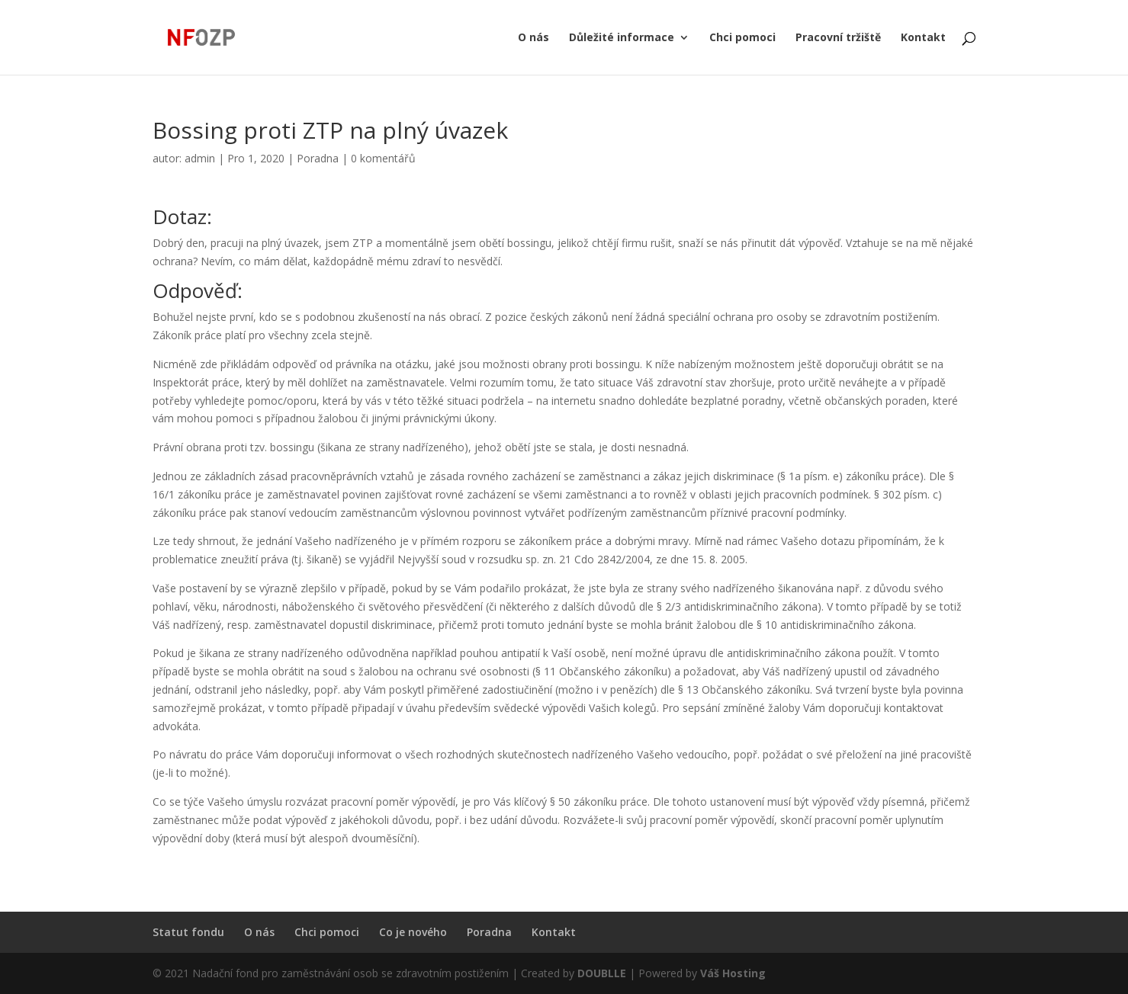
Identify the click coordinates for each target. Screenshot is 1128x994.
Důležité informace (621, 38)
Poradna (318, 158)
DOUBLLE (603, 973)
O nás (533, 38)
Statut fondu (188, 932)
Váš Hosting (733, 973)
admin (200, 158)
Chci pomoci (742, 38)
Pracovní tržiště (838, 38)
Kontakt (923, 38)
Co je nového (413, 932)
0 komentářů (383, 158)
